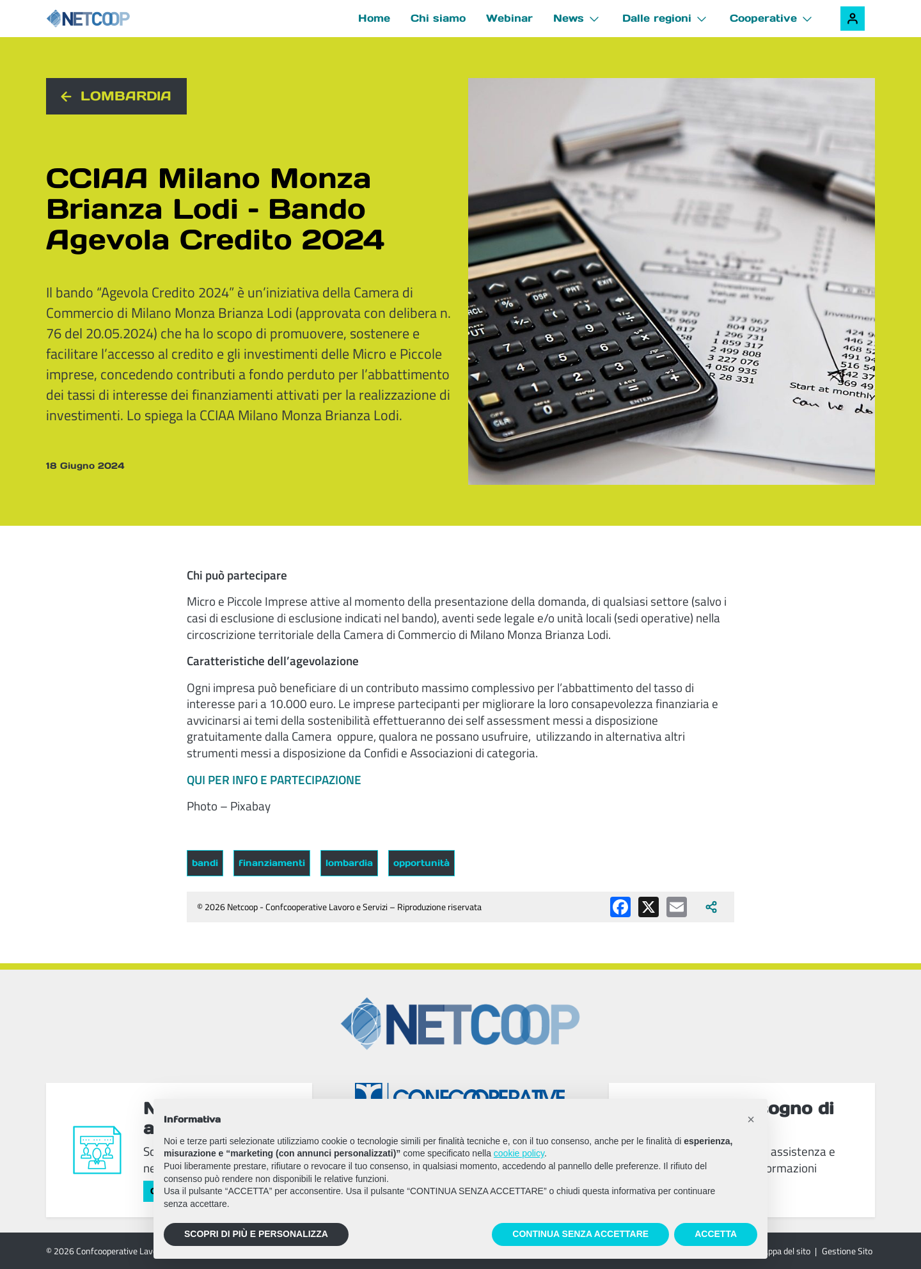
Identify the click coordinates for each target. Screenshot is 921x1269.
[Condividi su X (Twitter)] (648, 907)
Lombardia (126, 96)
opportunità (421, 863)
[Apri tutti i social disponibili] (711, 907)
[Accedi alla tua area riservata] (852, 18)
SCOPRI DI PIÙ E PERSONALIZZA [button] (256, 1234)
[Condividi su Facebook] (620, 907)
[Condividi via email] (676, 907)
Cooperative (763, 18)
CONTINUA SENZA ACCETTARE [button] (580, 1234)
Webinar (509, 18)
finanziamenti (272, 863)
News (568, 18)
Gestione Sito (847, 1250)
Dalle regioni (656, 18)
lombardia (349, 863)
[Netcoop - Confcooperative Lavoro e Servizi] (116, 19)
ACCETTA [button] (716, 1234)
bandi (205, 863)
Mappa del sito (783, 1250)
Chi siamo (438, 18)
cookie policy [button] (519, 1153)
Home (374, 18)
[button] (751, 1119)
